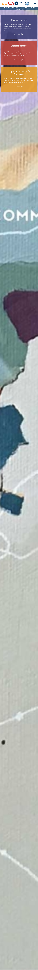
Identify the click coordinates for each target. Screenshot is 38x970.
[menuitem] (35, 3)
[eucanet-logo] (15, 3)
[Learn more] (19, 34)
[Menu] (35, 3)
